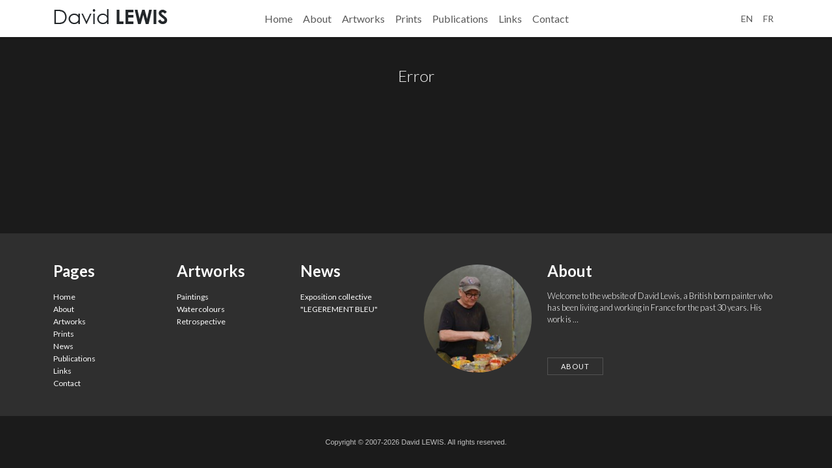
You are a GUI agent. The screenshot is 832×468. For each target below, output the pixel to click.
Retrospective (201, 321)
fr (768, 18)
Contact (550, 18)
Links (510, 18)
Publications (460, 18)
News (63, 346)
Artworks (363, 18)
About (317, 18)
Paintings (193, 297)
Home (278, 18)
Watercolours (201, 309)
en (747, 18)
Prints (408, 18)
